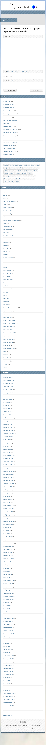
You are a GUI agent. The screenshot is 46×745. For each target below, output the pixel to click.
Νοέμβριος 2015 (7, 702)
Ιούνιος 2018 (6, 605)
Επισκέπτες (6, 101)
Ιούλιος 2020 (7, 527)
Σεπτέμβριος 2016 (8, 671)
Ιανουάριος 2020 (8, 546)
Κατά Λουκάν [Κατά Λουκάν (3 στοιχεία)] (18, 168)
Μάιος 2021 (6, 496)
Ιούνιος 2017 (6, 643)
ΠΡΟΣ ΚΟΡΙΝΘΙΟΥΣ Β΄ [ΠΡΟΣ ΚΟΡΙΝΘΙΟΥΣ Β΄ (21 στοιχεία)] (21, 173)
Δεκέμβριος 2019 (8, 549)
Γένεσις (5, 217)
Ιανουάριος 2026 (8, 383)
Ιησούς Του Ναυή (8, 257)
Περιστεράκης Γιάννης (9, 136)
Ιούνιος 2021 (6, 493)
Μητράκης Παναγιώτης (10, 114)
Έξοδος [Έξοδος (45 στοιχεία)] (6, 165)
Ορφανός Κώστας (8, 126)
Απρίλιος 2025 (7, 411)
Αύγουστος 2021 (8, 486)
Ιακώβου (5, 248)
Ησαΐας (5, 245)
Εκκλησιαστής (7, 229)
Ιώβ (4, 264)
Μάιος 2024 (6, 446)
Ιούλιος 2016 (7, 677)
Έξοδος (5, 232)
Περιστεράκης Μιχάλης (10, 142)
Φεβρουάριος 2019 (8, 580)
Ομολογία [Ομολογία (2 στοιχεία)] (11, 173)
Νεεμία (5, 295)
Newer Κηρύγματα (9, 90)
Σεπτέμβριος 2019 (8, 558)
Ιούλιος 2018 (7, 602)
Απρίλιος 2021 (7, 499)
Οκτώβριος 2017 (8, 630)
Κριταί (5, 283)
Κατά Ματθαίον (8, 279)
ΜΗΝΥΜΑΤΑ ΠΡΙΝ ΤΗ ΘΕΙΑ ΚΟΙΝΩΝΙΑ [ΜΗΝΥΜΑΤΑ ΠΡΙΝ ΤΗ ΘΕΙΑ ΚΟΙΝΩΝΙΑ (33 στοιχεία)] (27, 170)
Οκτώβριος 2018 (8, 593)
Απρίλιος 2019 (7, 574)
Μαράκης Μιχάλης (8, 107)
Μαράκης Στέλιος (8, 110)
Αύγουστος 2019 (8, 562)
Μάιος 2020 (6, 533)
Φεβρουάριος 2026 (8, 380)
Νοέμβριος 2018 (7, 590)
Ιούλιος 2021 (7, 490)
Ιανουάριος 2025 (8, 421)
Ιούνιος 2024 (6, 443)
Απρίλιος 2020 (7, 537)
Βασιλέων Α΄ (6, 211)
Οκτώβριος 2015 (8, 706)
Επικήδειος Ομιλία (8, 236)
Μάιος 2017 (6, 646)
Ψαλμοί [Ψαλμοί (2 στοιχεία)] (18, 181)
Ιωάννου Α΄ (6, 261)
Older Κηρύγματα (36, 90)
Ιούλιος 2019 (7, 565)
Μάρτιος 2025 (7, 414)
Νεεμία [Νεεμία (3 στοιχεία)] (6, 173)
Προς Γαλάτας (7, 311)
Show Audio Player (6, 71)
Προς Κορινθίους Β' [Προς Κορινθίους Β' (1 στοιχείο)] (9, 179)
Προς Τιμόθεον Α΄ (8, 339)
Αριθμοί (5, 204)
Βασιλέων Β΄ (6, 214)
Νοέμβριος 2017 (7, 627)
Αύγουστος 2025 (8, 399)
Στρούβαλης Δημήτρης (10, 151)
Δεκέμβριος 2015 (8, 699)
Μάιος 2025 (6, 408)
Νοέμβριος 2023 (7, 465)
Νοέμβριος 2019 (7, 552)
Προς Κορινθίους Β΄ (8, 333)
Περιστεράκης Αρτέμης (10, 132)
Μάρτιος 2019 (7, 577)
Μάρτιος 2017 (7, 652)
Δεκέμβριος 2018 (8, 587)
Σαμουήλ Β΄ (6, 358)
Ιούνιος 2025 (6, 405)
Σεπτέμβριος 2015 (8, 709)
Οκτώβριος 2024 (8, 430)
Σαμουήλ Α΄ (6, 354)
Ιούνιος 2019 (6, 568)
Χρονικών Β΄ (6, 361)
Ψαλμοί (5, 364)
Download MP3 (24, 71)
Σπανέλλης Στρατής (9, 148)
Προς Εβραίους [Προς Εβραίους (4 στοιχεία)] (8, 176)
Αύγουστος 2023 (8, 474)
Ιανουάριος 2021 (8, 508)
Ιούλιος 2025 (7, 402)
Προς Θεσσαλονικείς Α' (10, 320)
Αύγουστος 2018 (8, 599)
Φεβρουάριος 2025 (8, 418)
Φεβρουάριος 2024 (8, 455)
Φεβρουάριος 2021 (8, 505)
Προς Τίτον (6, 345)
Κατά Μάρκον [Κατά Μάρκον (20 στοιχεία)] (26, 168)
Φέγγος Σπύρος (7, 154)
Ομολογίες (6, 123)
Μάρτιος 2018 (7, 615)
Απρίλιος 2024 (7, 449)
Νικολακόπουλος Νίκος (10, 120)
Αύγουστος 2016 (8, 674)
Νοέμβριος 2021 (7, 477)
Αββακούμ (6, 192)
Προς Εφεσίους (7, 317)
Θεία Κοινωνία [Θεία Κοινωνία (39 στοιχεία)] (35, 165)
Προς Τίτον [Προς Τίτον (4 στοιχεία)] (19, 179)
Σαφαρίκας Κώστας (9, 145)
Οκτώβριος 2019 (8, 555)
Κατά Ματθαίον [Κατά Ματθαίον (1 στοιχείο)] (36, 168)
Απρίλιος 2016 (7, 687)
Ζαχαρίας (6, 242)
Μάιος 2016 (6, 684)
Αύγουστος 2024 (8, 436)
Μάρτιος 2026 (7, 377)
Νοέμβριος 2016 (7, 665)
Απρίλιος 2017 (7, 649)
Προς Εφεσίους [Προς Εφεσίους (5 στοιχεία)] (18, 176)
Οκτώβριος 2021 (8, 480)
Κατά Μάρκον (13, 81)
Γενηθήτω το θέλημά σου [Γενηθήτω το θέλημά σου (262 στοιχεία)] (16, 165)
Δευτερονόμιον (7, 226)
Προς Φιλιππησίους (9, 348)
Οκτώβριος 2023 (8, 468)
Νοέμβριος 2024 (7, 427)
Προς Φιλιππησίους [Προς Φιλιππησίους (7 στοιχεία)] (29, 179)
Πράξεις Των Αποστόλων (10, 308)
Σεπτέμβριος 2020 (8, 521)
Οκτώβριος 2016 (8, 668)
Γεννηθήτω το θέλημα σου (11, 220)
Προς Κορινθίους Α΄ (8, 329)
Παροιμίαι (6, 301)
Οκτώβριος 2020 (8, 518)
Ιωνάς (5, 267)
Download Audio (19, 71)
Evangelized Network (23, 729)
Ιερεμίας (5, 254)
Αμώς (4, 198)
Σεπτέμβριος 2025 (8, 396)
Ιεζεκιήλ (5, 251)
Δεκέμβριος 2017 (8, 624)
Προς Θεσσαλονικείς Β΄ (9, 323)
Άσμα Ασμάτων (7, 207)
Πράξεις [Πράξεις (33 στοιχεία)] (31, 173)
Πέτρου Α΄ (6, 304)
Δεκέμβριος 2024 (8, 424)
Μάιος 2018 (6, 609)
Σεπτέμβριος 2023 (8, 471)
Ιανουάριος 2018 (8, 621)
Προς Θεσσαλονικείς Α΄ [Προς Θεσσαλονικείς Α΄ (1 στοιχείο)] (29, 176)
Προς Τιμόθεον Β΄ (8, 342)
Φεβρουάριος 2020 (8, 543)
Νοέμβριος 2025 (7, 389)
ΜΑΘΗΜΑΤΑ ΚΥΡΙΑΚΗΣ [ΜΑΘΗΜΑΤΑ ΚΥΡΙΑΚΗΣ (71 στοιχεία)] (10, 170)
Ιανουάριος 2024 (8, 458)
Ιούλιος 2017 (7, 640)
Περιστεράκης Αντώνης (10, 129)
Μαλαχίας (6, 286)
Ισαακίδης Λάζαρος (8, 104)
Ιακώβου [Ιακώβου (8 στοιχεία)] (6, 168)
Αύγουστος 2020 (8, 524)
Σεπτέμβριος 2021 (8, 483)
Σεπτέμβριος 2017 (8, 634)
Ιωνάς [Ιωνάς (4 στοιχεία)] (11, 168)
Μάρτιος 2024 (7, 452)
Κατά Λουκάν (7, 273)
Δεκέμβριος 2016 (8, 662)
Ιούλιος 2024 (7, 440)
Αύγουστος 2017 (8, 637)
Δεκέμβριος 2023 (8, 461)
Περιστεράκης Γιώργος (9, 139)
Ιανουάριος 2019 (8, 583)
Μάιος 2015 (6, 712)
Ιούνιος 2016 (6, 680)
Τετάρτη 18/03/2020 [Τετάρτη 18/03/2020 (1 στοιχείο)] (9, 181)
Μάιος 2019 (6, 571)
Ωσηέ (4, 367)
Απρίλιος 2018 (7, 612)
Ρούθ (4, 351)
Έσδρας (5, 239)
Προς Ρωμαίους (7, 336)
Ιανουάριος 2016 (8, 696)
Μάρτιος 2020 (7, 540)
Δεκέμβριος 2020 (8, 512)
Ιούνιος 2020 (6, 530)
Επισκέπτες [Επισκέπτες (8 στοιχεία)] (27, 165)
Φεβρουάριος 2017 (8, 655)
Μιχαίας (5, 292)
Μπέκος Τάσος (7, 117)
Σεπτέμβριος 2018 (8, 596)
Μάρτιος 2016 (7, 690)
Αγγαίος (5, 195)
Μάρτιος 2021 (7, 502)
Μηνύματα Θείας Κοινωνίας (11, 289)
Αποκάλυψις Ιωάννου (9, 201)
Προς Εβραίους (7, 314)
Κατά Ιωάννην (7, 270)
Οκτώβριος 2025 (8, 393)
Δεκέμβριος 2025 (8, 386)
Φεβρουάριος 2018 (8, 618)
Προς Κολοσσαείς (8, 326)
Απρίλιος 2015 (7, 715)
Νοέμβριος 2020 (7, 515)
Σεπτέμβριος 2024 (8, 433)
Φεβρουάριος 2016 (8, 693)
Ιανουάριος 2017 (8, 659)
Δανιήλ (5, 223)
